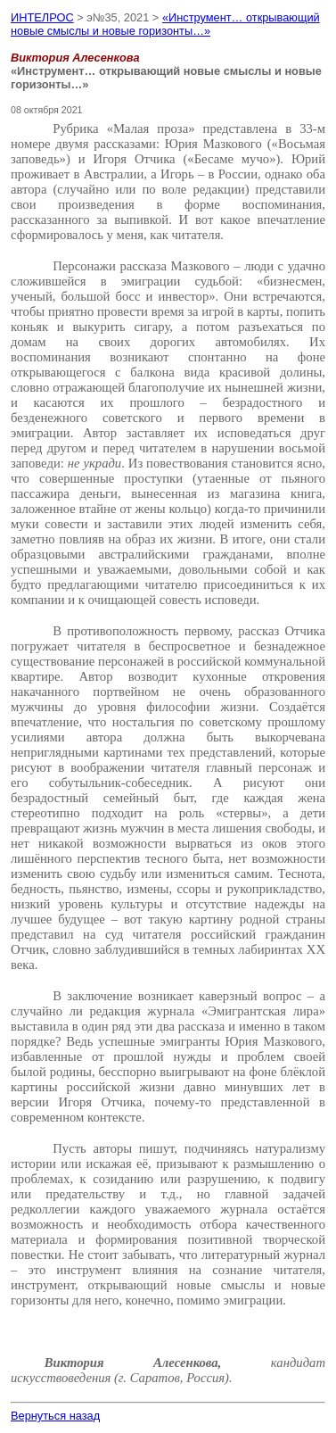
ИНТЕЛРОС (42, 17)
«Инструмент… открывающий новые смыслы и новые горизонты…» (165, 24)
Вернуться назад (55, 1415)
